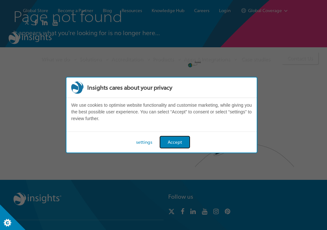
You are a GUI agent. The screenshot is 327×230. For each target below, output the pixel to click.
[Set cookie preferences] (13, 217)
